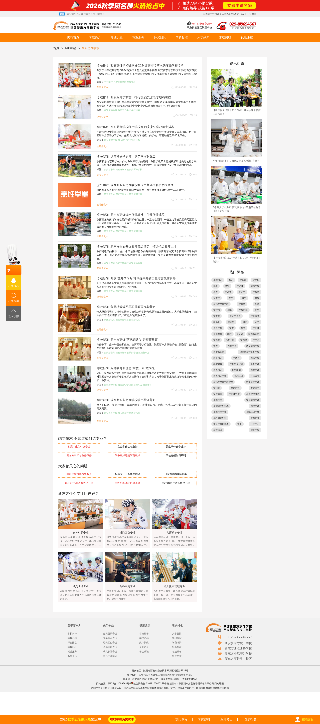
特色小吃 (230, 340)
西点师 (231, 322)
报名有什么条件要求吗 (127, 474)
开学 (257, 322)
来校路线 (225, 37)
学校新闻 (103, 156)
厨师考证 (226, 719)
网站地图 (219, 683)
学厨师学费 (234, 394)
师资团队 (160, 37)
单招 (243, 328)
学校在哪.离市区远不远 (127, 483)
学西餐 (216, 340)
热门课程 (181, 719)
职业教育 (217, 364)
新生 (257, 310)
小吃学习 (255, 424)
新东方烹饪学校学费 (223, 382)
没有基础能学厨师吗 (176, 474)
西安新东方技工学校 (238, 643)
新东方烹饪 (235, 316)
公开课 (240, 334)
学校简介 (95, 37)
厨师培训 (236, 370)
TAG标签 (70, 48)
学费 (231, 328)
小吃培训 (217, 280)
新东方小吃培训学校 (238, 653)
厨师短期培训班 (221, 406)
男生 (244, 298)
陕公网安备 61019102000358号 (150, 683)
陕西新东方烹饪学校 (249, 352)
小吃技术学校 (219, 412)
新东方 (242, 292)
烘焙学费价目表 (221, 424)
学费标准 (182, 37)
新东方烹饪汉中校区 (238, 658)
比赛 (215, 286)
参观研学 (255, 388)
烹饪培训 (255, 364)
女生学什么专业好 (127, 446)
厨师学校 (133, 352)
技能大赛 (255, 316)
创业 (245, 322)
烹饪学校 (108, 82)
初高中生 (232, 346)
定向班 (256, 280)
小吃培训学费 (252, 412)
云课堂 (252, 13)
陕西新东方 (109, 320)
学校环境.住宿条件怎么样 (176, 483)
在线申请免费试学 (122, 719)
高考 (215, 292)
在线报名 (250, 719)
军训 (231, 280)
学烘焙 (242, 304)
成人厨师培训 (219, 418)
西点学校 (255, 358)
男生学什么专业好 (176, 446)
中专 (239, 424)
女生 (231, 298)
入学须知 (203, 37)
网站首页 (73, 37)
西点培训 (217, 370)
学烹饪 (243, 280)
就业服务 (138, 37)
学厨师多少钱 (236, 364)
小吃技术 (217, 400)
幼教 (229, 334)
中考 (215, 346)
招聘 (257, 304)
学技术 (216, 310)
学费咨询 (204, 719)
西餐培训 (255, 370)
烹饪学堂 (103, 185)
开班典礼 (255, 376)
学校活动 (243, 310)
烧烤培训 (235, 388)
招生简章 (217, 394)
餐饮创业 (255, 418)
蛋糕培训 (238, 376)
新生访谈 (217, 430)
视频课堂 (247, 37)
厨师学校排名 (252, 394)
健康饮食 (217, 334)
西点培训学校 (219, 376)
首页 (56, 48)
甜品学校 (255, 430)
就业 (227, 286)
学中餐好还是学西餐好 (127, 455)
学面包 (243, 340)
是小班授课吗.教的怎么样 (79, 483)
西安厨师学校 (110, 110)
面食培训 (255, 406)
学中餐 (216, 316)
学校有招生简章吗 (176, 455)
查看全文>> (102, 87)
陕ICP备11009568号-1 (119, 683)
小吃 (229, 310)
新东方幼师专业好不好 (79, 455)
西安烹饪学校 (90, 48)
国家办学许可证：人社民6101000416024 (224, 13)
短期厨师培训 (252, 400)
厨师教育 (147, 384)
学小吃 (256, 340)
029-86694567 (240, 637)
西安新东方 (109, 169)
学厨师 (256, 328)
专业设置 (117, 37)
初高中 (228, 292)
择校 (257, 298)
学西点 (236, 358)
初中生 (216, 298)
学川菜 (216, 388)
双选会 (216, 322)
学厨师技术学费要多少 (79, 474)
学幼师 (240, 286)
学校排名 (103, 65)
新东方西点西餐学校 (238, 648)
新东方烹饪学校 (221, 304)
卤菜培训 (217, 358)
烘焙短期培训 (252, 382)
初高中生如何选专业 (79, 446)
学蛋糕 (256, 292)
